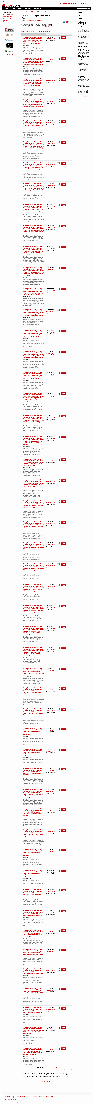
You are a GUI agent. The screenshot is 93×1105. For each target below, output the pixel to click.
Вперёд (50, 1067)
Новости (13, 1096)
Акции (8, 1096)
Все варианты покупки (26, 31)
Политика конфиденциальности (46, 1096)
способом (49, 27)
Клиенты (12, 1)
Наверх (87, 1093)
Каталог (28, 11)
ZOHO (32, 11)
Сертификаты (5, 1)
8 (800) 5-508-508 (65, 3)
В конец (55, 1067)
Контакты (32, 1)
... (57, 1098)
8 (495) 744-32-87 (75, 3)
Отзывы (17, 1)
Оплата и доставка (24, 1)
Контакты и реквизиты (32, 1096)
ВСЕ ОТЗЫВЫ (84, 96)
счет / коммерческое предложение (34, 20)
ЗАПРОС (33, 27)
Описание (59, 34)
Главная (23, 11)
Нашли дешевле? (47, 31)
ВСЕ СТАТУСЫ (9, 54)
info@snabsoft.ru (85, 3)
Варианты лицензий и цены (33, 34)
